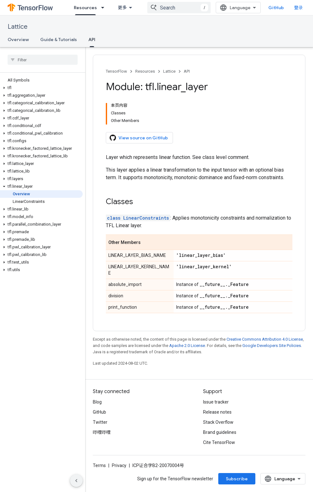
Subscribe (237, 479)
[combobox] (179, 7)
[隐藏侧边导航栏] (76, 480)
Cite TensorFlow (219, 442)
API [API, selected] (91, 39)
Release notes (217, 412)
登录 (298, 7)
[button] (41, 88)
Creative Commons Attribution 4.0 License (265, 339)
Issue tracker (216, 401)
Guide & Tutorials (58, 39)
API (187, 71)
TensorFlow (116, 71)
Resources (145, 71)
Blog (97, 401)
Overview (18, 39)
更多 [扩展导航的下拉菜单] (122, 7)
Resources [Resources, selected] (85, 7)
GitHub (276, 7)
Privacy (119, 465)
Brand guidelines (219, 432)
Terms (99, 465)
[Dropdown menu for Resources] (104, 7)
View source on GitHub (139, 138)
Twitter (100, 422)
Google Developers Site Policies (271, 345)
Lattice (18, 27)
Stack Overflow (218, 422)
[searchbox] (43, 60)
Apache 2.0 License (187, 345)
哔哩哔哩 (102, 432)
